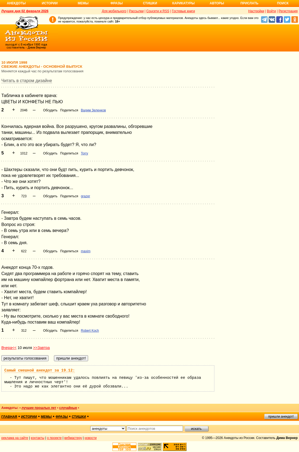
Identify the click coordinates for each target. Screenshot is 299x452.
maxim (85, 251)
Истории (50, 3)
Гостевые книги (183, 11)
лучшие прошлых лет (38, 408)
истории (29, 417)
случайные (68, 408)
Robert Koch (90, 330)
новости (91, 438)
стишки (79, 417)
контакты (37, 438)
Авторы (217, 3)
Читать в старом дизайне (26, 80)
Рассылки (136, 11)
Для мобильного (114, 11)
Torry (84, 153)
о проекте (54, 438)
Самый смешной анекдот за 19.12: (39, 370)
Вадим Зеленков (93, 110)
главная (9, 417)
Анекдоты (16, 3)
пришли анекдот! (281, 416)
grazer (85, 196)
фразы (62, 417)
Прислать (249, 3)
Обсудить (50, 110)
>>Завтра (41, 348)
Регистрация (288, 11)
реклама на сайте (14, 438)
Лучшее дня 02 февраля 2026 (25, 11)
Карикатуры (183, 3)
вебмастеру (73, 438)
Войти (271, 11)
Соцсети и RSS (157, 11)
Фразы (116, 3)
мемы (46, 417)
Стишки (150, 3)
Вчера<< (9, 348)
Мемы (83, 3)
